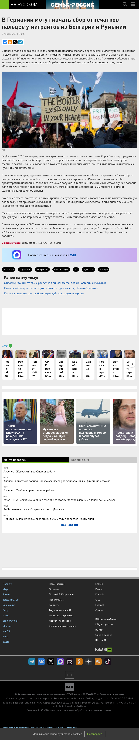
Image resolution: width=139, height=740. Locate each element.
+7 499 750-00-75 (125, 702)
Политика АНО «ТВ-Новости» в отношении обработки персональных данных (69, 710)
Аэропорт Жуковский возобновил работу (29, 471)
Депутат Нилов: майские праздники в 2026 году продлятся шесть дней (49, 519)
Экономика (9, 604)
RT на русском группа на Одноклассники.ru (79, 661)
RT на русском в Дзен (88, 661)
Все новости (69, 524)
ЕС (75, 269)
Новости (7, 583)
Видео (6, 641)
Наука (6, 615)
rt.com (29, 698)
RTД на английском (106, 619)
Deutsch (99, 589)
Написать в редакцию (61, 615)
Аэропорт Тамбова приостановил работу (29, 490)
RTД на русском (104, 624)
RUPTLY (99, 629)
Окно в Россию (103, 634)
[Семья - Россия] (72, 4)
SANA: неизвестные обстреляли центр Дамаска (34, 509)
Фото (5, 636)
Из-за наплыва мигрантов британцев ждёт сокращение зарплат (44, 293)
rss (98, 661)
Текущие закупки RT (60, 610)
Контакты (54, 604)
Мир (5, 589)
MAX (73, 255)
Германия (25, 269)
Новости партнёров (60, 620)
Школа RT (100, 640)
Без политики (10, 620)
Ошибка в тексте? (11, 242)
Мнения (7, 626)
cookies (77, 733)
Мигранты (42, 269)
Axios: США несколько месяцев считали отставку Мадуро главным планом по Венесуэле (60, 500)
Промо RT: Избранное (61, 594)
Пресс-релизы (57, 583)
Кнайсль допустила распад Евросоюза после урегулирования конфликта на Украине (57, 481)
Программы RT (57, 599)
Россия (6, 594)
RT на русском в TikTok (107, 661)
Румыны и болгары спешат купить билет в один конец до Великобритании (51, 288)
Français (99, 594)
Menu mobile (133, 1)
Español (99, 604)
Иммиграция (61, 269)
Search (124, 1)
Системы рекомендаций (62, 626)
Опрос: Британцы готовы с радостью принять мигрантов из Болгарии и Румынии (55, 283)
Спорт (6, 610)
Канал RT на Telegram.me (31, 661)
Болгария (9, 269)
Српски (99, 610)
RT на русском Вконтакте (41, 661)
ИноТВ (6, 631)
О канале (54, 589)
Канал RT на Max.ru (60, 661)
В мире (104, 269)
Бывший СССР (11, 599)
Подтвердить (95, 733)
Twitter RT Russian (50, 661)
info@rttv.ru (79, 706)
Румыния (88, 269)
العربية (97, 599)
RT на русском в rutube (69, 661)
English (99, 583)
